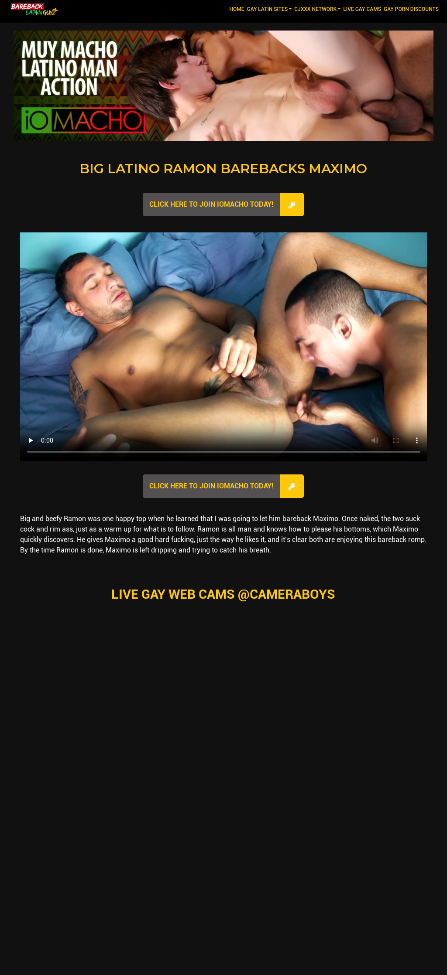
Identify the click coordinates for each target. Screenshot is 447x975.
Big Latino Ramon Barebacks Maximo (223, 168)
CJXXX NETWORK (315, 9)
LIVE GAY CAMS (362, 9)
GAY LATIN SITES (267, 9)
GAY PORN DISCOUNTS (411, 9)
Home (237, 8)
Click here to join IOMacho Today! (211, 204)
